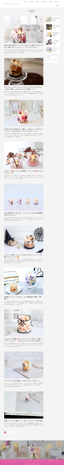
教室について (12, 460)
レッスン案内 (27, 460)
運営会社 (57, 5)
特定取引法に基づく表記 (51, 460)
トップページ (7, 460)
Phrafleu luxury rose (32, 447)
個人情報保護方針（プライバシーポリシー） (40, 460)
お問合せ (31, 460)
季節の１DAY (22, 460)
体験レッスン (17, 460)
